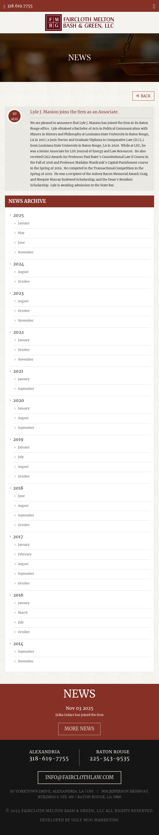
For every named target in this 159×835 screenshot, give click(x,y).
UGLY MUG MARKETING (95, 820)
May (21, 233)
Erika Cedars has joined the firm (79, 715)
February (24, 554)
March (23, 612)
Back (143, 95)
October (24, 281)
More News (79, 729)
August (23, 272)
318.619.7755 (20, 6)
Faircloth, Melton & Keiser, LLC (79, 22)
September (26, 389)
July (21, 457)
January (23, 223)
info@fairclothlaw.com (79, 777)
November (25, 252)
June (21, 242)
